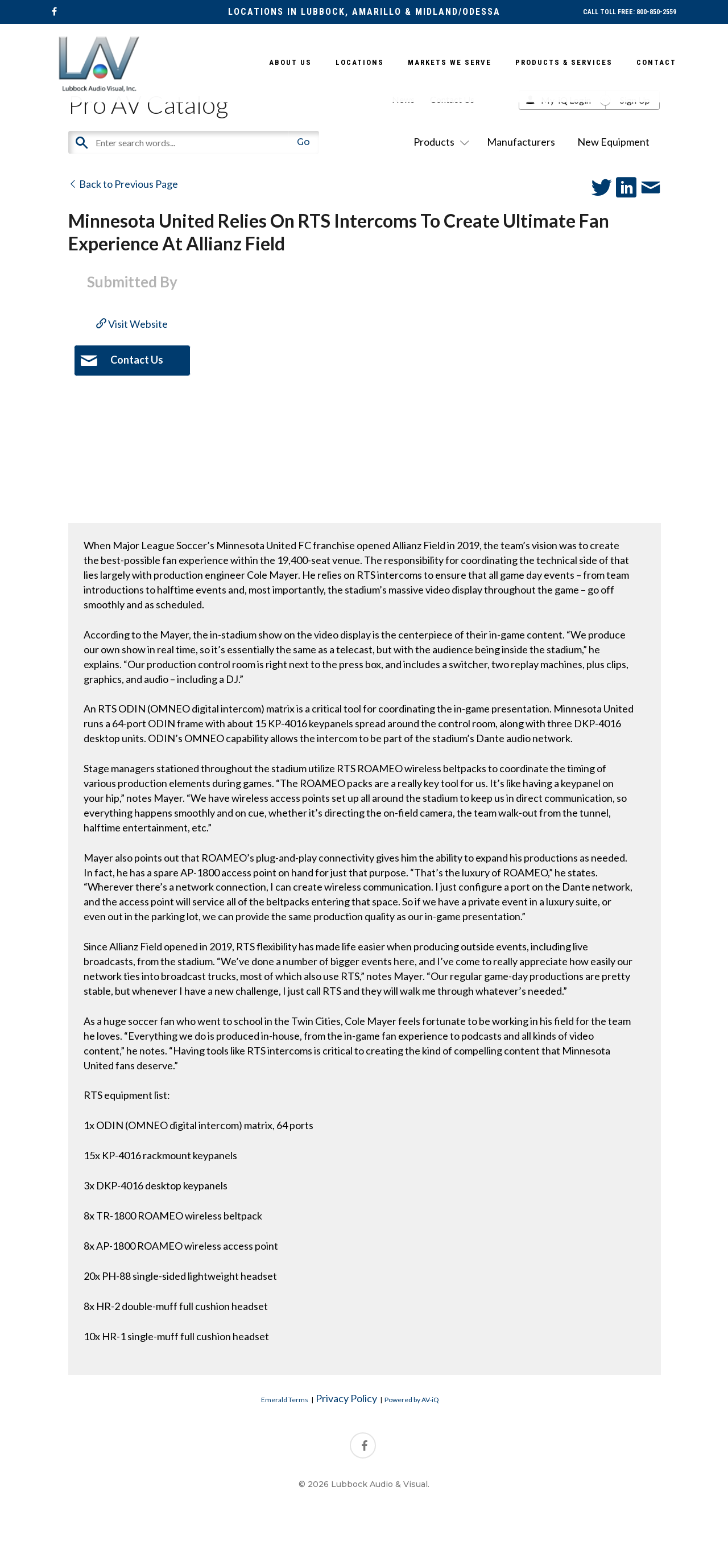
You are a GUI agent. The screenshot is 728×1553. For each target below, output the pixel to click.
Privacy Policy (346, 1398)
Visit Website (132, 324)
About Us (290, 62)
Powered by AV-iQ (411, 1399)
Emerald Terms (284, 1399)
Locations (360, 62)
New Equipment (613, 141)
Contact (656, 62)
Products (439, 141)
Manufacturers (521, 141)
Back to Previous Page (123, 184)
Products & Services (564, 62)
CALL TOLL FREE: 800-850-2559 (629, 12)
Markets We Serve (449, 62)
